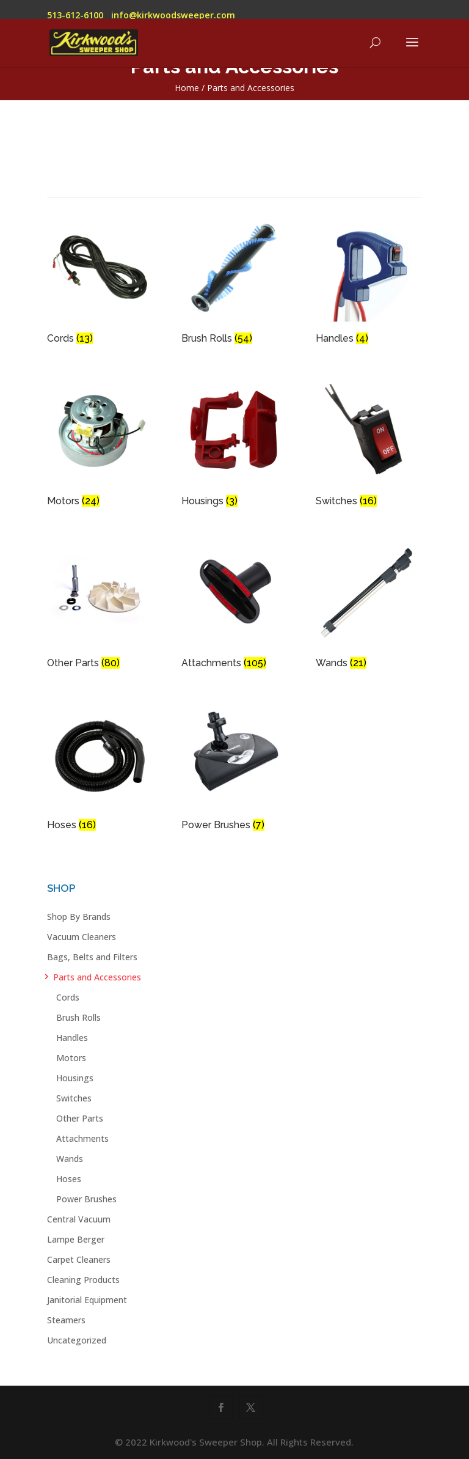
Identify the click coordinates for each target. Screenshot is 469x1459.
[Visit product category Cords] (100, 283)
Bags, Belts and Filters (92, 957)
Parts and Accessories (97, 977)
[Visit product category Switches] (369, 445)
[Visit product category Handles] (369, 283)
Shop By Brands (79, 916)
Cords (67, 997)
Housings (74, 1078)
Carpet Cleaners (79, 1259)
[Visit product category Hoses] (100, 769)
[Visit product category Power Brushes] (234, 769)
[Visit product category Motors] (100, 445)
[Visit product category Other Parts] (100, 607)
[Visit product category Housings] (234, 445)
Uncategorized (76, 1340)
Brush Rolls (78, 1017)
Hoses (68, 1179)
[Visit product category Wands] (369, 607)
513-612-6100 (75, 15)
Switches (74, 1098)
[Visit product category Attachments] (234, 607)
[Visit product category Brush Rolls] (234, 283)
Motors (71, 1058)
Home (187, 88)
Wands (69, 1158)
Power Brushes (86, 1199)
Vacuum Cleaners (81, 937)
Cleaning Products (83, 1279)
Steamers (66, 1320)
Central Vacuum (79, 1219)
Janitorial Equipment (87, 1300)
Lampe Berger (75, 1239)
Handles (72, 1037)
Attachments (82, 1138)
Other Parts (79, 1118)
